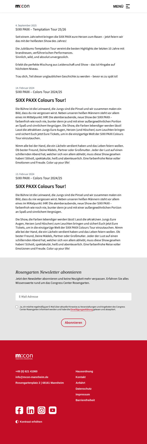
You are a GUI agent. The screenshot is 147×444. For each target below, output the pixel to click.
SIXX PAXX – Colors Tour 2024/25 (39, 92)
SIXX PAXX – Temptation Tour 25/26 (41, 29)
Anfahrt (80, 382)
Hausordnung (84, 371)
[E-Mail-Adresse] (73, 296)
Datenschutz (83, 388)
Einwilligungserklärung (81, 309)
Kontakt (81, 377)
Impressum (83, 394)
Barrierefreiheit (85, 400)
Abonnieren (73, 322)
